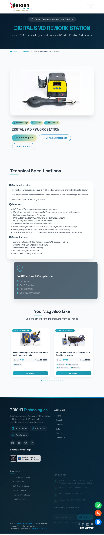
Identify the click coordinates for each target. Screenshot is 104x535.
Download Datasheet (65, 138)
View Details (30, 382)
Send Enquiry (34, 137)
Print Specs (33, 146)
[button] (41, 389)
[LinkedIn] (12, 452)
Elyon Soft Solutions (40, 528)
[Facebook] (19, 452)
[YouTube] (25, 452)
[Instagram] (32, 452)
